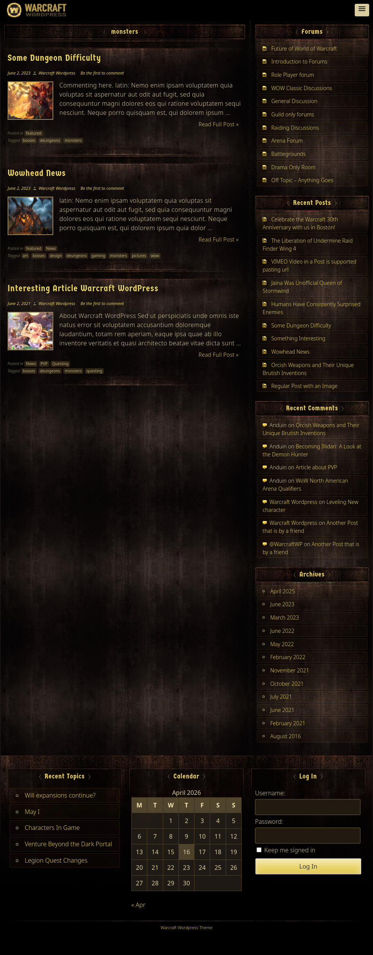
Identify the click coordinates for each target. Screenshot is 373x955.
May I (32, 811)
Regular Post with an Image (304, 385)
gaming (98, 255)
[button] (362, 10)
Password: (269, 821)
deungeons (50, 140)
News (51, 248)
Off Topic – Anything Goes (302, 180)
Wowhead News (37, 173)
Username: (270, 793)
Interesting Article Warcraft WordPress (83, 288)
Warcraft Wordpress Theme (186, 927)
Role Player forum (292, 74)
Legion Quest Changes (56, 860)
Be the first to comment (102, 73)
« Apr (138, 905)
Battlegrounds (288, 153)
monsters (73, 140)
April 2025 (282, 591)
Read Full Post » (219, 124)
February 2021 (287, 723)
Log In (308, 866)
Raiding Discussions (295, 127)
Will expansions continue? (60, 795)
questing (94, 370)
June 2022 (282, 630)
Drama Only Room (293, 167)
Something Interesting (298, 338)
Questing (60, 363)
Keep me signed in (289, 850)
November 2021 (289, 670)
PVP (44, 363)
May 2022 (282, 644)
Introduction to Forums (299, 61)
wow (155, 255)
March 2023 (284, 617)
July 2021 (281, 696)
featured (33, 133)
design (56, 255)
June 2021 (282, 709)
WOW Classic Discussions (301, 88)
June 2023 (282, 604)
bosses (29, 140)
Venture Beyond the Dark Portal (68, 844)
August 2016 (285, 736)
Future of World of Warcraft (304, 48)
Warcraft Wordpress (56, 73)
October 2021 (287, 683)
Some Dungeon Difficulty (54, 57)
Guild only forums (292, 114)
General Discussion (294, 101)
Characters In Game (52, 827)
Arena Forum (287, 140)
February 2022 (287, 657)
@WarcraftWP (286, 544)
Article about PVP (316, 467)
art (25, 255)
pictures (139, 255)
